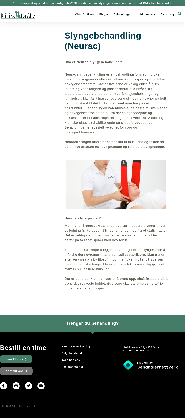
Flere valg (167, 14)
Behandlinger (123, 14)
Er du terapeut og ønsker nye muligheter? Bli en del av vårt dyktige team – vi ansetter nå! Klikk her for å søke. (92, 3)
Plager (103, 14)
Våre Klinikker (84, 14)
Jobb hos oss (146, 14)
